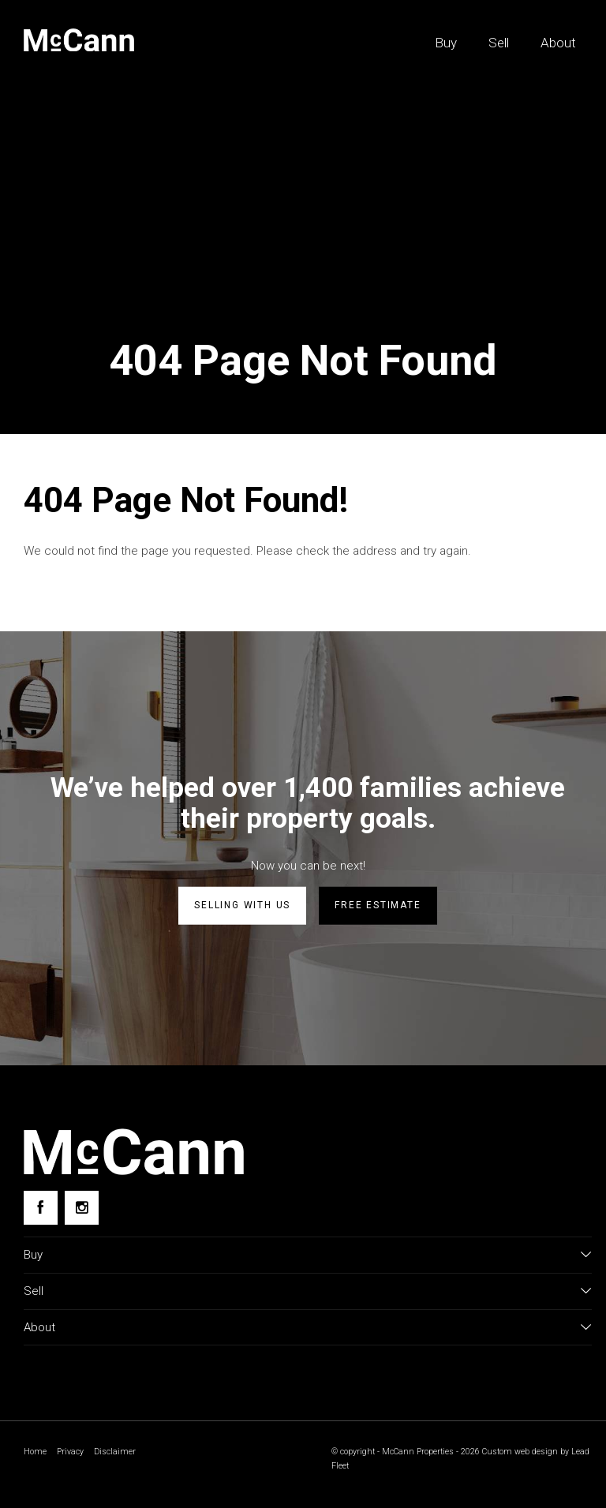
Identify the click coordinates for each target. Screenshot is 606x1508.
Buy (446, 43)
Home (35, 1451)
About (558, 43)
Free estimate (378, 905)
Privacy (70, 1451)
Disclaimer (115, 1451)
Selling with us (242, 905)
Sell (498, 43)
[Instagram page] (82, 1208)
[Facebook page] (41, 1208)
